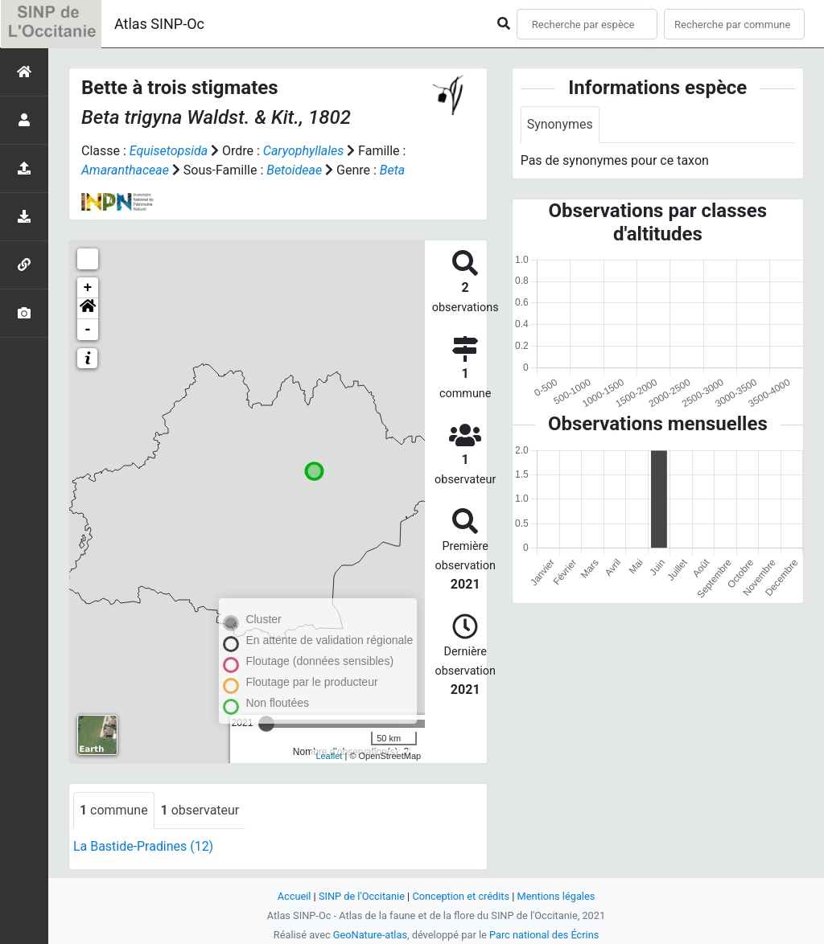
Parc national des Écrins (544, 935)
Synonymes (560, 124)
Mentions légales (556, 896)
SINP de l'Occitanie (361, 896)
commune (114, 810)
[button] (87, 308)
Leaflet (328, 756)
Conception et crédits (460, 896)
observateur (200, 810)
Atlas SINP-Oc (159, 23)
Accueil (294, 896)
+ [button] (88, 288)
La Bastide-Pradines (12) (143, 846)
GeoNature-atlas (369, 935)
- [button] (88, 329)
